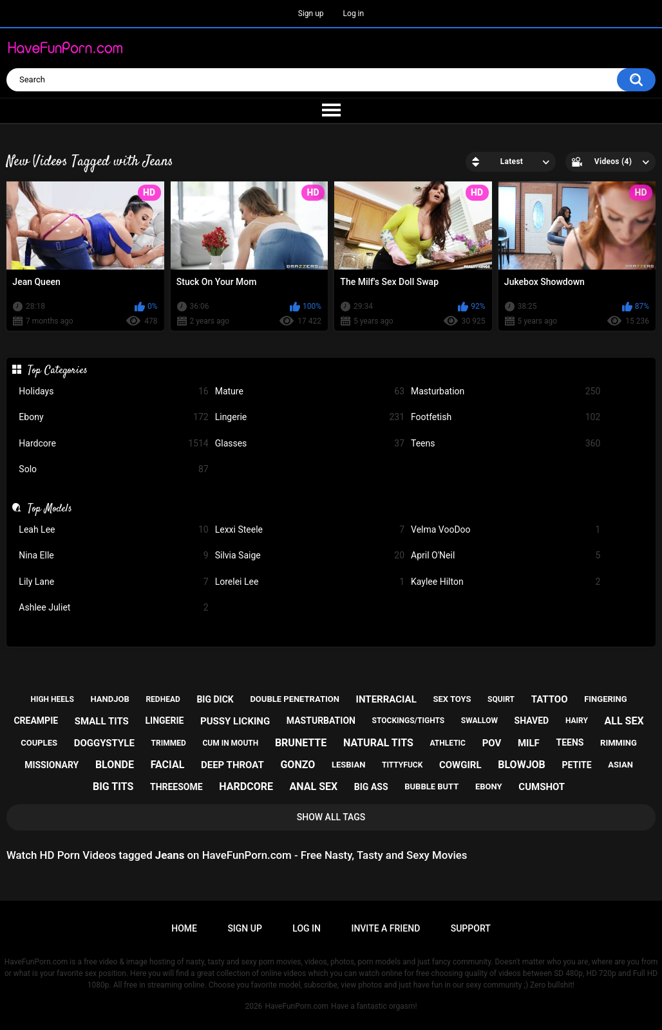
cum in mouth (230, 743)
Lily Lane (113, 581)
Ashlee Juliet (113, 607)
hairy (576, 720)
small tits (102, 721)
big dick (214, 699)
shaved (532, 720)
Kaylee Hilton (505, 581)
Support (471, 928)
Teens (505, 443)
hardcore (246, 786)
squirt (501, 699)
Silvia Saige (309, 555)
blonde (114, 765)
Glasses (309, 443)
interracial (386, 699)
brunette (300, 743)
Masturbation (505, 391)
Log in (353, 13)
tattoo (549, 699)
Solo (113, 469)
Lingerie (309, 417)
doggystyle (104, 743)
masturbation (321, 720)
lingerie (164, 720)
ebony (488, 786)
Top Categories (58, 370)
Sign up (311, 13)
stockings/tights (408, 720)
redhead (163, 699)
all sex (624, 721)
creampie (36, 720)
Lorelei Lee (309, 581)
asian (620, 764)
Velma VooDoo (505, 529)
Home (184, 928)
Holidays (113, 391)
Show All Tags (331, 817)
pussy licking (235, 721)
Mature (309, 391)
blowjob (521, 765)
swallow (479, 720)
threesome (176, 787)
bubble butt (431, 786)
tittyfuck (402, 764)
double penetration (294, 699)
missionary (51, 765)
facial (168, 765)
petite (577, 765)
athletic (448, 743)
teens (570, 742)
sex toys (452, 699)
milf (529, 743)
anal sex (314, 786)
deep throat (232, 765)
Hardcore (113, 443)
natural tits (378, 743)
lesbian (348, 764)
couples (39, 743)
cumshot (541, 787)
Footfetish (505, 417)
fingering (605, 699)
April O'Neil (505, 555)
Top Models (50, 508)
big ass (371, 787)
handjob (110, 699)
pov (492, 743)
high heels (51, 699)
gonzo (297, 765)
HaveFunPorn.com (296, 1006)
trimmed (168, 743)
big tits (113, 786)
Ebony (113, 417)
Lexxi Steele (309, 529)
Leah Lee (113, 529)
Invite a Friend (385, 928)
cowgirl (460, 765)
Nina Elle (113, 555)
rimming (618, 743)
